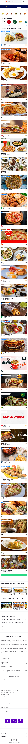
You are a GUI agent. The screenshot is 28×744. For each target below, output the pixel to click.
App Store (7, 720)
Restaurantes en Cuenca (5, 686)
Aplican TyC (19, 7)
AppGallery (20, 720)
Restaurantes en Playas (5, 694)
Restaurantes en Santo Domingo (6, 701)
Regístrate (16, 6)
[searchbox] (13, 1)
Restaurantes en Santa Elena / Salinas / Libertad (9, 690)
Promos (13, 10)
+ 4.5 (18, 10)
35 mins (23, 10)
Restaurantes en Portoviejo (5, 703)
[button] (14, 4)
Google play (14, 720)
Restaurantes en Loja (4, 707)
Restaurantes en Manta (5, 688)
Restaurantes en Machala (5, 698)
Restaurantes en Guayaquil (5, 683)
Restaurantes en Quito (5, 681)
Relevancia (7, 10)
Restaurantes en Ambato (5, 696)
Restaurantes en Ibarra (5, 705)
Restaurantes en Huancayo (5, 679)
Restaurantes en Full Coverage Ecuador (8, 692)
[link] (14, 38)
